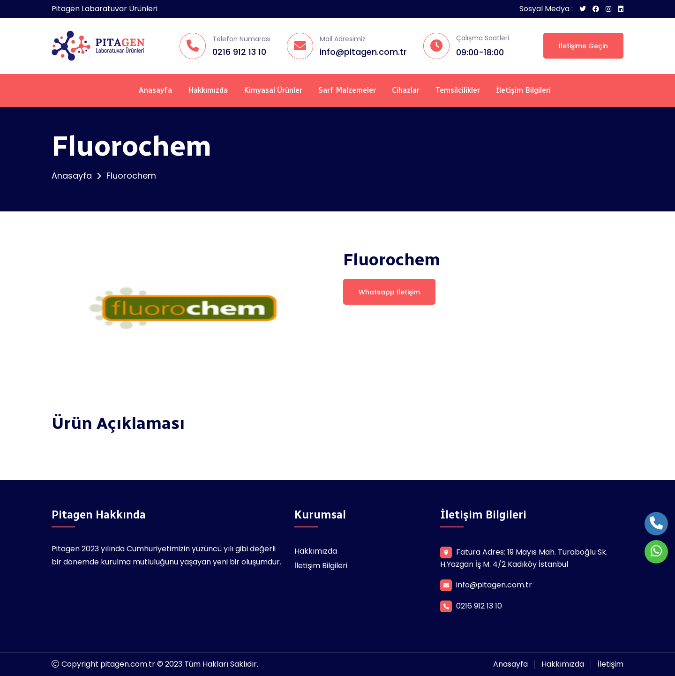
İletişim (610, 664)
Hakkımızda (208, 90)
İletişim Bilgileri (523, 90)
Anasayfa (155, 90)
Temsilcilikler (457, 90)
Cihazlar (406, 90)
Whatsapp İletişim (389, 292)
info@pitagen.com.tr (363, 52)
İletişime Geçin (583, 46)
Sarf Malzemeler (347, 90)
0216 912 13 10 (239, 52)
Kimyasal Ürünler (273, 90)
